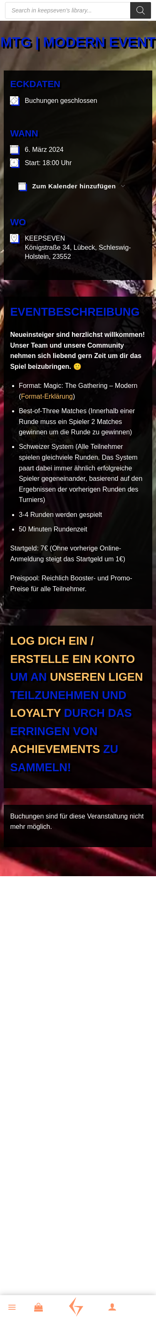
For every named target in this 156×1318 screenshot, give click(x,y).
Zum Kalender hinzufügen (67, 186)
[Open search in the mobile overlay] (78, 10)
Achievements (55, 749)
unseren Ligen (96, 676)
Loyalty (35, 713)
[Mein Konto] (117, 1308)
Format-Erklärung (47, 396)
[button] (16, 1308)
